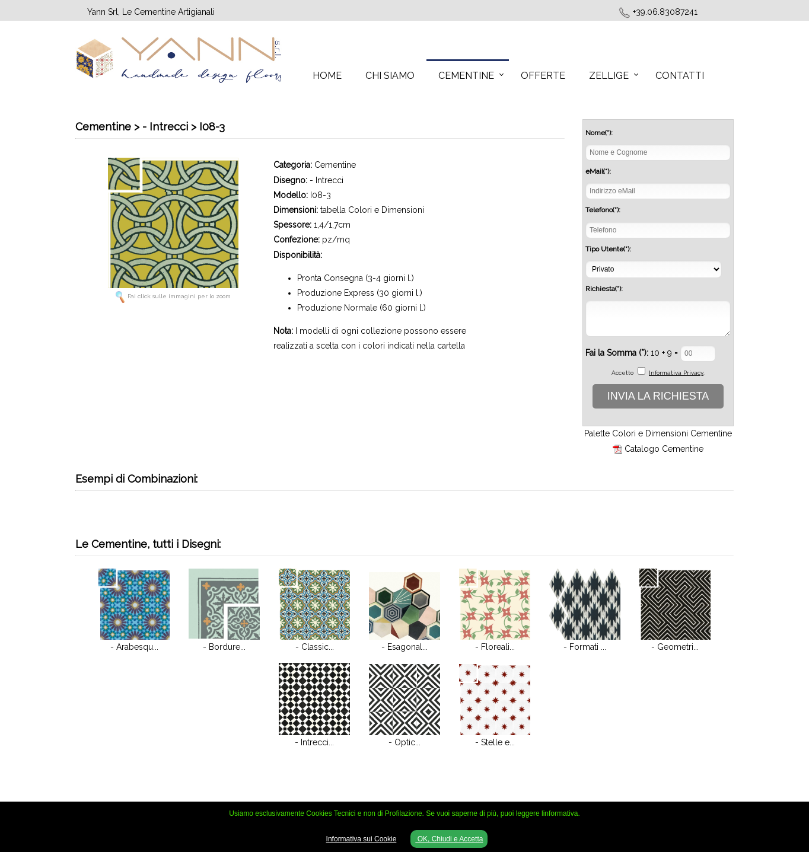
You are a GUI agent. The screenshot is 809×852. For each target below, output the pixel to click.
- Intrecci (326, 180)
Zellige (609, 75)
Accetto (622, 372)
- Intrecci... (314, 742)
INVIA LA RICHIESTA (658, 396)
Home (327, 75)
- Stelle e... (495, 742)
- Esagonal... (404, 647)
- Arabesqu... (134, 647)
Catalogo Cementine (664, 449)
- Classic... (314, 647)
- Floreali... (495, 647)
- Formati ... (584, 647)
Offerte (543, 75)
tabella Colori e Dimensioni (372, 210)
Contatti (679, 75)
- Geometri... (675, 647)
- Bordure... (224, 647)
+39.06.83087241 (665, 12)
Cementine (466, 75)
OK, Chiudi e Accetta (449, 839)
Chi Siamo (390, 75)
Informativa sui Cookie (361, 839)
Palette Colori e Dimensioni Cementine (658, 433)
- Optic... (404, 742)
